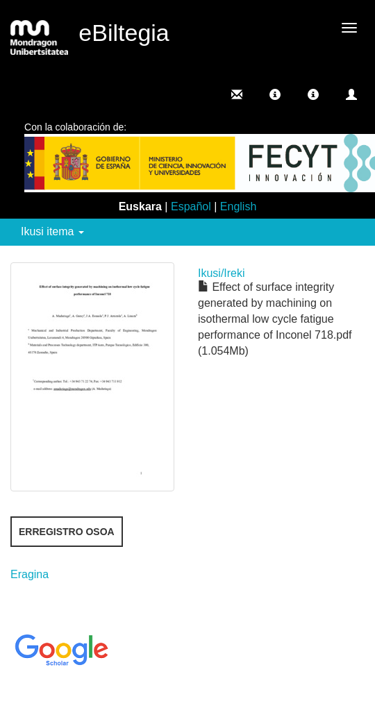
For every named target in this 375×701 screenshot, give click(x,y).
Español (191, 206)
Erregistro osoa (67, 531)
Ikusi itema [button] (52, 231)
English (238, 206)
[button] (275, 94)
